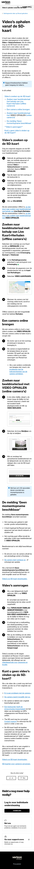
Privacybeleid (17, 864)
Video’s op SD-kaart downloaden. (14, 579)
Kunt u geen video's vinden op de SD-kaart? (17, 131)
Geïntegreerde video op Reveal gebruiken (16, 13)
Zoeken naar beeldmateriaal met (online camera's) (19, 115)
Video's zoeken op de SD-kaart (17, 96)
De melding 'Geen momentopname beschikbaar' (19, 122)
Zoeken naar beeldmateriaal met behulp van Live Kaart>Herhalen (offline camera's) (18, 102)
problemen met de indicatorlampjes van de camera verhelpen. (18, 371)
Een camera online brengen (18, 109)
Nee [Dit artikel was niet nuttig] (24, 778)
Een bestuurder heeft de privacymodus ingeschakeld (14, 708)
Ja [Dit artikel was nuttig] (12, 778)
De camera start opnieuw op (15, 560)
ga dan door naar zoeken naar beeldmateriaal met (16, 215)
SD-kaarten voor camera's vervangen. (16, 764)
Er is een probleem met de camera (17, 693)
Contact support (10, 721)
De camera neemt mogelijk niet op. (17, 697)
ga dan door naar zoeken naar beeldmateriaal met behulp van (16, 209)
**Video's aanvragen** (14, 127)
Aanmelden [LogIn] (25, 7)
